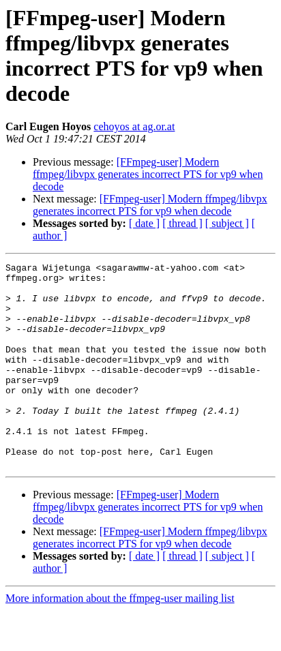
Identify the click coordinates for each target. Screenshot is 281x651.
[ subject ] (227, 223)
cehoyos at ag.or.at (134, 126)
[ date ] (144, 223)
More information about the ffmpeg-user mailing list (120, 639)
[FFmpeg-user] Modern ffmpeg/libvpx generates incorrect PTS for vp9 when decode (148, 174)
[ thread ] (182, 223)
